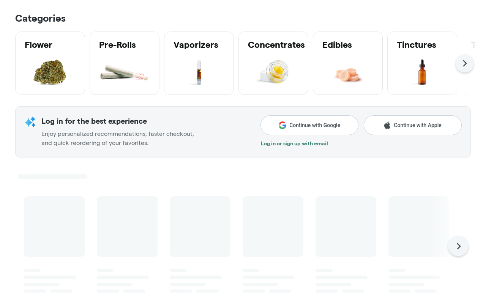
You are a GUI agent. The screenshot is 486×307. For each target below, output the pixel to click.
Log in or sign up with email (294, 143)
